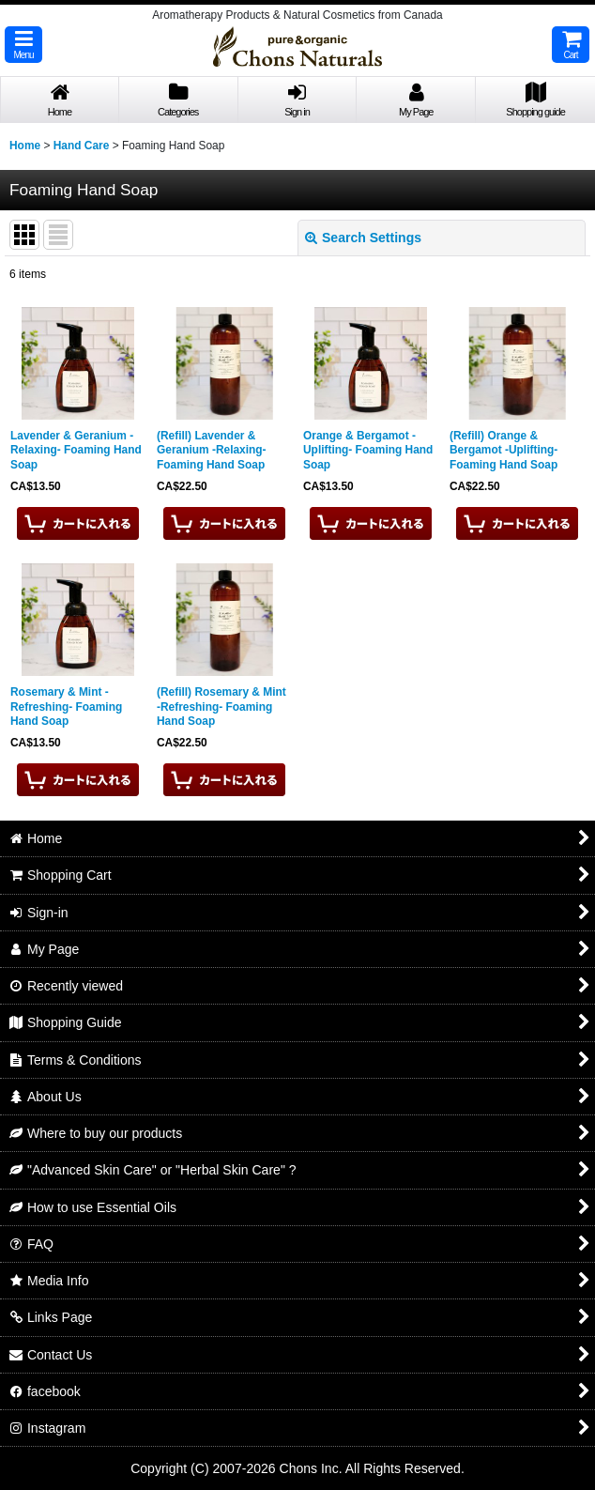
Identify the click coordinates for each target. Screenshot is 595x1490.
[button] (23, 44)
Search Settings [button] (363, 237)
